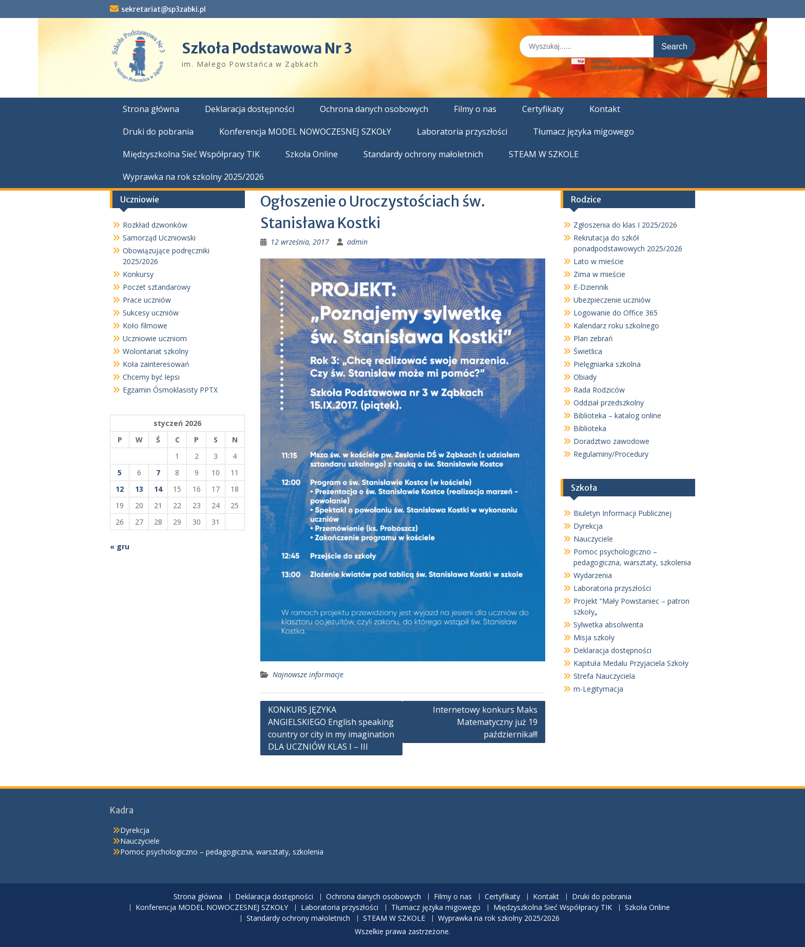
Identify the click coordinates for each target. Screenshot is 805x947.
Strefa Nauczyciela (604, 676)
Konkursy (138, 274)
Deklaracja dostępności (249, 109)
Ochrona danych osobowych (374, 109)
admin (357, 242)
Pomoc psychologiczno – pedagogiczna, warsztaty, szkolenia (221, 852)
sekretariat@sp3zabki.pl (163, 9)
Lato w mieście (598, 261)
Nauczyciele (593, 539)
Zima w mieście (599, 274)
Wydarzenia (592, 575)
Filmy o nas (475, 109)
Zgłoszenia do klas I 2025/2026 (625, 225)
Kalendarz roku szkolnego (616, 325)
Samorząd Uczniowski (159, 238)
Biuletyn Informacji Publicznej (622, 513)
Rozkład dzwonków (155, 225)
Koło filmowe (145, 325)
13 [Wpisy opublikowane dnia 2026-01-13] (139, 489)
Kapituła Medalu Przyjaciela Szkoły (630, 663)
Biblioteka (589, 428)
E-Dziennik (590, 287)
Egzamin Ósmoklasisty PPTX (170, 390)
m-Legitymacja (598, 689)
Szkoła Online (311, 154)
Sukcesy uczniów (151, 313)
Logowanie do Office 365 (615, 313)
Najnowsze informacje (308, 674)
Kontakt (604, 109)
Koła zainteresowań (156, 364)
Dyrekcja (588, 526)
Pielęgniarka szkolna (607, 364)
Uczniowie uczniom (155, 338)
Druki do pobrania (158, 131)
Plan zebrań (593, 338)
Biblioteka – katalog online (617, 415)
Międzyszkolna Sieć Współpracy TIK (191, 154)
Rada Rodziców (599, 390)
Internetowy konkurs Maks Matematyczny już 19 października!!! (485, 722)
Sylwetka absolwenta (608, 624)
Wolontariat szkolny (155, 351)
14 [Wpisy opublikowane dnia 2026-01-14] (158, 489)
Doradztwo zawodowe (611, 441)
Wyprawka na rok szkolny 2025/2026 (193, 176)
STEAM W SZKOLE (544, 154)
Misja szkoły (594, 637)
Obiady (585, 377)
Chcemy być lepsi (151, 377)
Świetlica (587, 351)
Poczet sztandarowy (156, 287)
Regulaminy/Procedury (610, 454)
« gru (119, 546)
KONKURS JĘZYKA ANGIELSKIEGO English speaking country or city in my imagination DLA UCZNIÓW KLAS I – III (331, 728)
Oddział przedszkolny (608, 402)
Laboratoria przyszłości (462, 131)
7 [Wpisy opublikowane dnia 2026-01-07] (158, 472)
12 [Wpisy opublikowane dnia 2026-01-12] (120, 489)
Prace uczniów (147, 300)
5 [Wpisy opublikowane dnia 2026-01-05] (120, 472)
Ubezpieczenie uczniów (611, 300)
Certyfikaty (543, 109)
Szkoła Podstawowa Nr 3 (267, 48)
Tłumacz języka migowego (583, 131)
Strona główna (151, 109)
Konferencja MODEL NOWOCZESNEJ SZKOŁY (305, 131)
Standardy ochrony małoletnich (423, 154)
